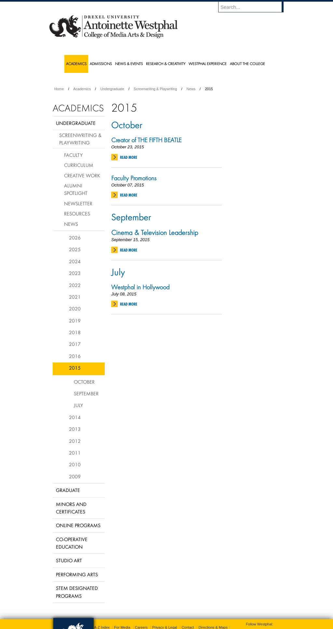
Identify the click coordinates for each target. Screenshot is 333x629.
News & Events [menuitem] (129, 63)
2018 (75, 332)
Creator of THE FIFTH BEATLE (146, 140)
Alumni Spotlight (75, 189)
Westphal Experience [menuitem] (208, 63)
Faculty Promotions (133, 178)
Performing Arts (77, 574)
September (131, 217)
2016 (75, 356)
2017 (75, 344)
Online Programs (78, 525)
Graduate (68, 490)
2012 (75, 441)
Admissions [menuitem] (101, 63)
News (191, 89)
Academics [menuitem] (76, 63)
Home (59, 89)
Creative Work (82, 175)
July (118, 272)
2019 (75, 320)
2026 (75, 237)
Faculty (73, 155)
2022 (75, 285)
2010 (75, 464)
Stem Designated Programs (77, 592)
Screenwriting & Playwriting (155, 89)
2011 (75, 452)
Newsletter (78, 203)
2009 (75, 476)
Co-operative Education (71, 543)
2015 (75, 367)
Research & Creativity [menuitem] (165, 63)
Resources (77, 213)
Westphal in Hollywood (140, 287)
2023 (75, 273)
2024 (75, 261)
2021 (75, 297)
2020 (75, 308)
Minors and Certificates (71, 508)
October (126, 124)
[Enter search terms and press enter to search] (254, 7)
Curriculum (78, 165)
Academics (82, 89)
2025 (75, 249)
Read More (128, 157)
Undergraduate (112, 89)
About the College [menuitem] (247, 63)
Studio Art (69, 560)
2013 (75, 429)
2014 (75, 417)
